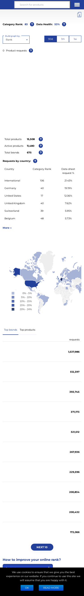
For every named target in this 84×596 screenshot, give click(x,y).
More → (7, 227)
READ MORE (51, 587)
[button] (7, 4)
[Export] (79, 14)
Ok (27, 587)
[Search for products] (42, 5)
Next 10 (42, 547)
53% (57, 24)
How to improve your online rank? (32, 559)
